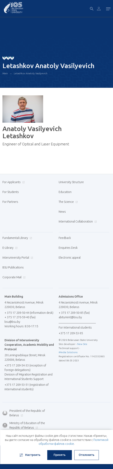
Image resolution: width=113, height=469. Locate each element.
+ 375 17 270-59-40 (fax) (20, 317)
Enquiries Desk (68, 247)
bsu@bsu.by (12, 321)
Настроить (29, 455)
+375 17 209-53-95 (71, 333)
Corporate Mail (13, 277)
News (62, 211)
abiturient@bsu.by (70, 317)
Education (65, 192)
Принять (60, 454)
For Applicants (13, 182)
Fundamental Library (16, 238)
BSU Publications (13, 267)
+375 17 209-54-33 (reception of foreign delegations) (25, 368)
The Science (68, 201)
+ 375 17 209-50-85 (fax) (74, 312)
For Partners (10, 201)
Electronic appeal (70, 257)
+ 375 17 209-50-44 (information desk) (28, 312)
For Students (10, 192)
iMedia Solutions (68, 352)
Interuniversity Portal (17, 257)
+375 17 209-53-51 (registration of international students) (26, 387)
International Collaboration (77, 221)
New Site (82, 344)
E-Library (9, 247)
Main (5, 73)
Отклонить (86, 454)
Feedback (65, 238)
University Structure (71, 182)
